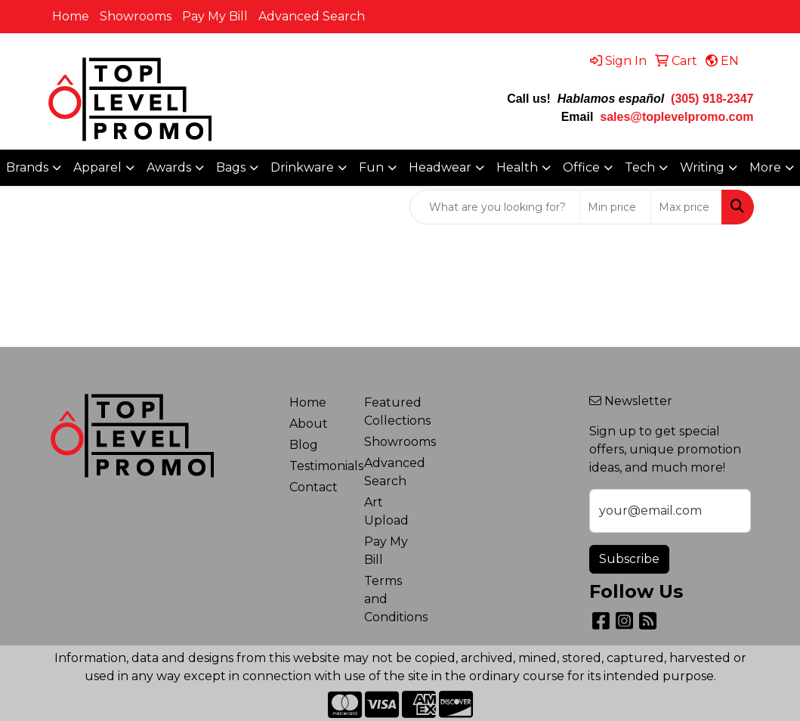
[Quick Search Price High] (686, 207)
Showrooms (135, 16)
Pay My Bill (215, 16)
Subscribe (629, 559)
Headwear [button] (440, 167)
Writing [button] (702, 167)
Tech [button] (640, 167)
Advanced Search (311, 16)
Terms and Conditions (392, 599)
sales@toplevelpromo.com (676, 116)
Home (70, 16)
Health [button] (517, 167)
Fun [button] (371, 167)
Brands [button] (27, 167)
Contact (313, 487)
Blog (303, 445)
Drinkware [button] (302, 167)
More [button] (765, 167)
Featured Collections (392, 411)
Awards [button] (169, 167)
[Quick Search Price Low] (615, 207)
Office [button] (581, 167)
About (308, 423)
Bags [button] (231, 167)
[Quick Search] (494, 207)
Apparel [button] (97, 167)
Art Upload (386, 511)
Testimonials (317, 466)
